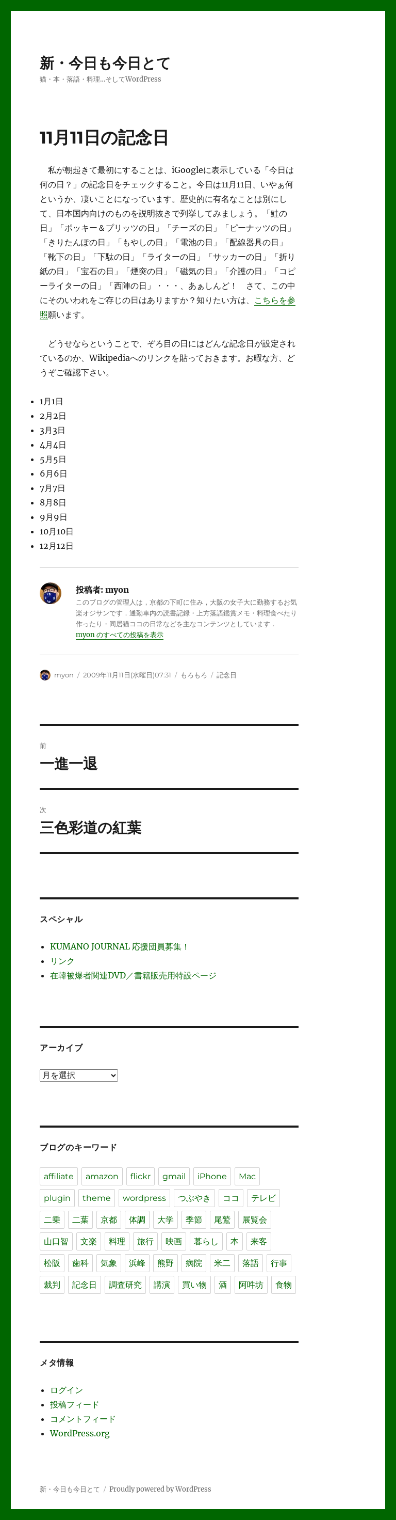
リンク (62, 961)
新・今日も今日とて (105, 63)
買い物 (194, 1285)
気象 (109, 1263)
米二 (222, 1263)
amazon (102, 1176)
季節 (194, 1220)
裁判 (52, 1285)
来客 (259, 1241)
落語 (250, 1263)
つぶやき (194, 1198)
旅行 (145, 1241)
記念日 (227, 675)
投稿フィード (75, 1404)
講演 (162, 1285)
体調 (137, 1220)
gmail (174, 1176)
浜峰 (137, 1263)
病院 (194, 1263)
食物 (283, 1285)
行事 (279, 1263)
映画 (174, 1241)
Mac (247, 1176)
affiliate (59, 1176)
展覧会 (254, 1220)
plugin (57, 1198)
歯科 (80, 1263)
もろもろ (193, 675)
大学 (165, 1220)
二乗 (52, 1220)
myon (64, 675)
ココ (231, 1198)
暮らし (206, 1241)
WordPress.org (80, 1433)
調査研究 (125, 1285)
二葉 (80, 1220)
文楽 (88, 1241)
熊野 (165, 1263)
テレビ (263, 1198)
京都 (109, 1220)
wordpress (144, 1198)
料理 (117, 1241)
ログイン (66, 1390)
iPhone (212, 1176)
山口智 (56, 1241)
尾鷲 (222, 1220)
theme (96, 1198)
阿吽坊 (251, 1285)
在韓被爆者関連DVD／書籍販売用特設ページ (133, 975)
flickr (140, 1176)
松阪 (52, 1263)
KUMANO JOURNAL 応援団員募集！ (120, 946)
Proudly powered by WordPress (160, 1489)
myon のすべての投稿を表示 (119, 634)
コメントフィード (83, 1419)
